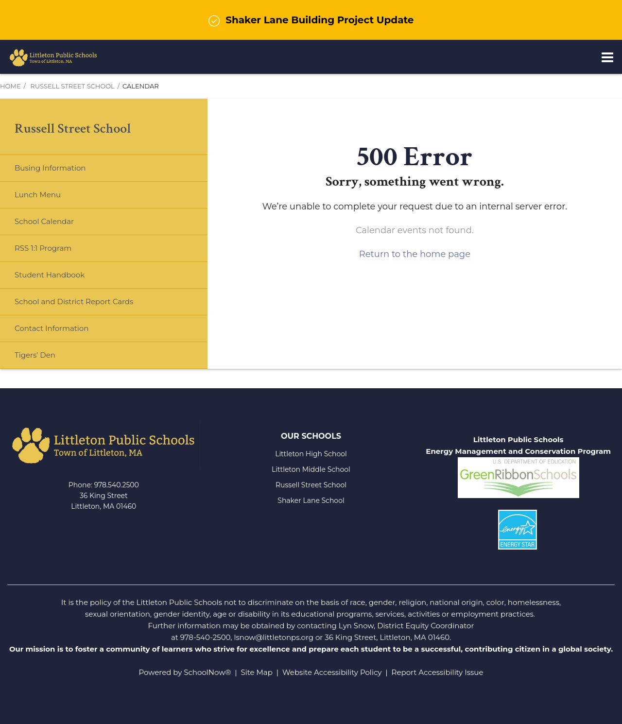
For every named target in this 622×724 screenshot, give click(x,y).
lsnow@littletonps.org (273, 637)
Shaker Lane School (310, 500)
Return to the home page (414, 254)
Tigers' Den (35, 355)
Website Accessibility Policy (331, 672)
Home (10, 86)
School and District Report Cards (74, 301)
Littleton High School (311, 453)
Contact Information (51, 328)
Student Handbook (50, 274)
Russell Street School (72, 86)
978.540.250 (114, 485)
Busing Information (50, 167)
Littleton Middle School (311, 469)
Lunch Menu (53, 198)
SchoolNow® (207, 672)
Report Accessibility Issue (438, 672)
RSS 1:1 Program (43, 248)
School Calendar (44, 221)
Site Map (257, 672)
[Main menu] (607, 57)
